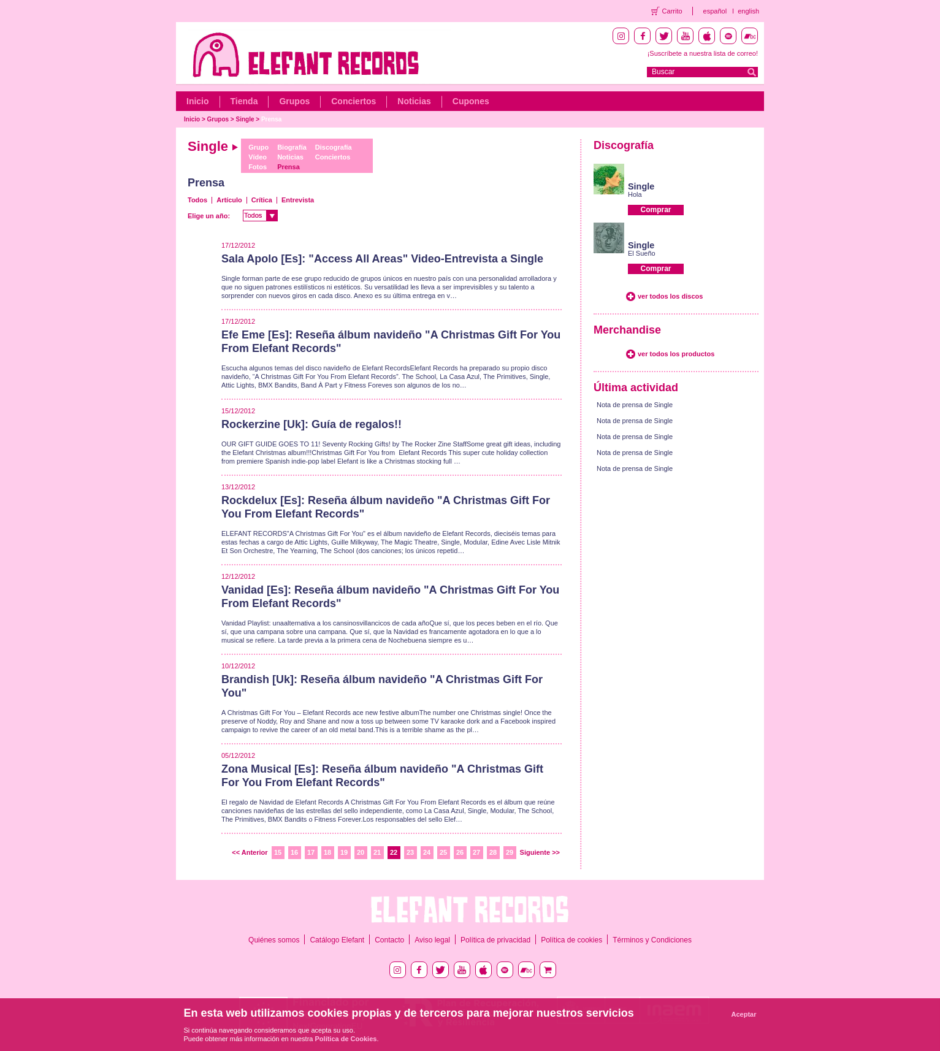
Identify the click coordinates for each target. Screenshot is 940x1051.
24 (426, 852)
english (748, 11)
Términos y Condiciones (652, 940)
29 (509, 852)
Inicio (197, 101)
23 (410, 852)
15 (277, 852)
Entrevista (297, 200)
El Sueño (641, 253)
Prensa (271, 119)
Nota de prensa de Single (635, 404)
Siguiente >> (540, 852)
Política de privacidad (495, 940)
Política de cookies (571, 940)
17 (311, 852)
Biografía (292, 147)
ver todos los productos (676, 353)
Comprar (655, 209)
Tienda (244, 101)
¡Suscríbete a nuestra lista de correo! (703, 53)
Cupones (471, 101)
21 (377, 852)
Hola (635, 194)
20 (360, 852)
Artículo (229, 200)
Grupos (294, 101)
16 (294, 852)
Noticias (413, 101)
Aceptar (744, 1014)
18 (327, 852)
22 (393, 852)
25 (443, 852)
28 (493, 852)
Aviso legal (432, 940)
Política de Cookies (346, 1038)
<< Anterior (249, 852)
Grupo (258, 147)
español (715, 11)
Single (245, 119)
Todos (197, 200)
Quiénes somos (273, 940)
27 (476, 852)
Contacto (389, 940)
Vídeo (257, 157)
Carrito (672, 11)
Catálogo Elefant (337, 940)
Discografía (333, 147)
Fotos (257, 166)
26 (460, 852)
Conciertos (353, 101)
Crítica (261, 200)
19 (344, 852)
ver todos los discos (670, 296)
